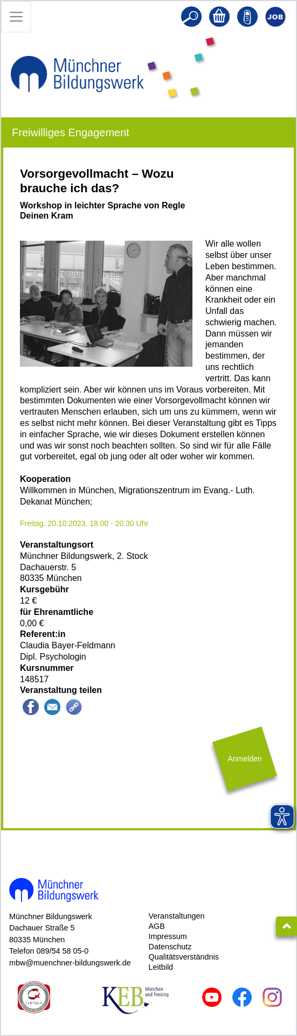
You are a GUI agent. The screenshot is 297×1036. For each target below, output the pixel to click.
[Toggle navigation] (16, 16)
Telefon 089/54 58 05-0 (48, 951)
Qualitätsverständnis (184, 957)
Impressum (168, 936)
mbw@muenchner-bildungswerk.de (70, 962)
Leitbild (161, 967)
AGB (157, 926)
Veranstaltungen (177, 916)
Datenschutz (170, 946)
